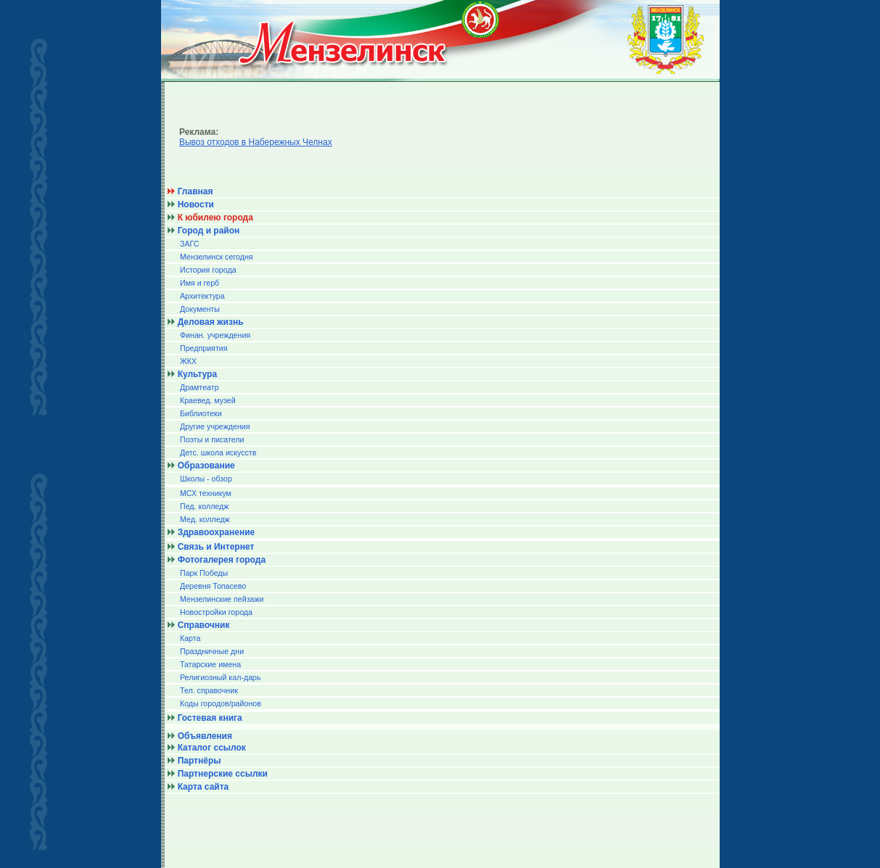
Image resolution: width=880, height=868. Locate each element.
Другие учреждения (215, 426)
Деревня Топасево (213, 586)
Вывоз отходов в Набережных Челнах (255, 142)
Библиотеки (201, 413)
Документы (200, 309)
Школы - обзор (206, 478)
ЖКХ (188, 361)
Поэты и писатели (212, 439)
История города (208, 269)
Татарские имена (210, 664)
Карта (190, 638)
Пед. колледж (204, 506)
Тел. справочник (209, 690)
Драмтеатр (199, 387)
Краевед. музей (208, 400)
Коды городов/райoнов (220, 703)
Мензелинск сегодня (216, 256)
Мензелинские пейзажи (222, 599)
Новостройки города (216, 612)
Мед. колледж (205, 519)
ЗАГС (190, 243)
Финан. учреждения (215, 335)
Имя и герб (199, 282)
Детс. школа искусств (218, 452)
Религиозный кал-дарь (220, 677)
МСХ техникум (205, 493)
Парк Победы (204, 573)
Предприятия (204, 348)
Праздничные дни (212, 651)
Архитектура (202, 296)
